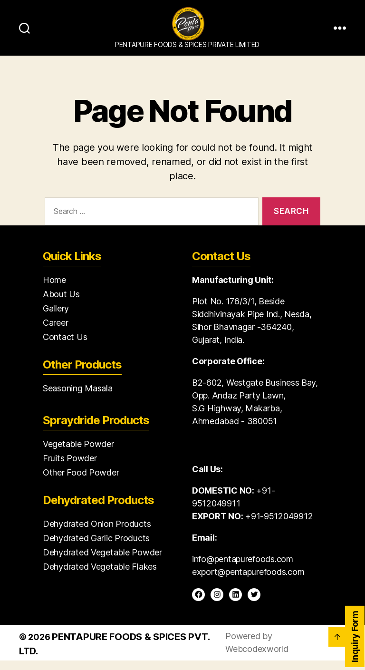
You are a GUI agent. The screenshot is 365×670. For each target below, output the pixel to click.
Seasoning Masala (78, 398)
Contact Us (65, 346)
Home (54, 289)
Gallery (56, 318)
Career (55, 332)
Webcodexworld (256, 658)
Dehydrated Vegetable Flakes (100, 576)
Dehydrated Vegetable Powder (102, 562)
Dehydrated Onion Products (97, 533)
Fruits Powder (70, 468)
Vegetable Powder (78, 453)
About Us (61, 304)
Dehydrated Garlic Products (96, 548)
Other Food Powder (81, 482)
